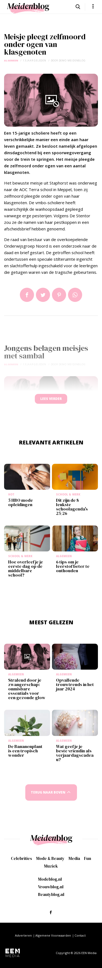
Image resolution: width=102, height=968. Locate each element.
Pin (59, 295)
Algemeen (11, 60)
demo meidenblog (72, 60)
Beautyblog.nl (51, 894)
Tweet (43, 295)
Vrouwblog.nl (50, 887)
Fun (87, 858)
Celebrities (21, 858)
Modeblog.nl (50, 879)
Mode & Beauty (50, 858)
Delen (27, 295)
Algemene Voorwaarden (53, 935)
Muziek (51, 866)
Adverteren (23, 935)
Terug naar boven (48, 792)
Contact (80, 935)
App (75, 295)
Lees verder (51, 398)
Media (74, 858)
